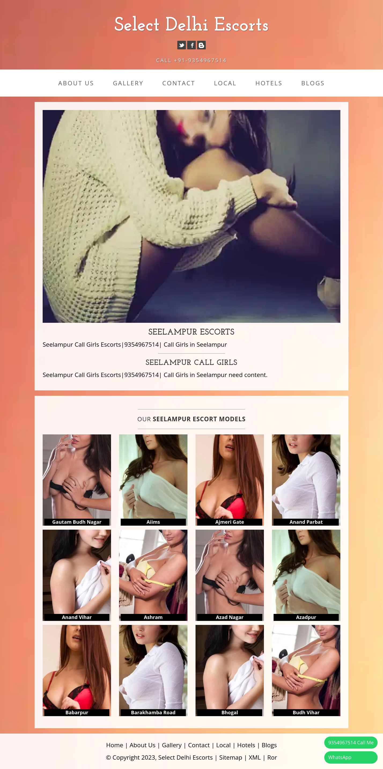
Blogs (313, 83)
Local (225, 83)
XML (255, 757)
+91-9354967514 (200, 60)
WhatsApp (339, 757)
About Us (76, 83)
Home (114, 745)
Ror (272, 757)
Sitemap (230, 757)
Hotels (268, 83)
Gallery (128, 83)
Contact (178, 83)
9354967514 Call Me (351, 742)
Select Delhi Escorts (191, 25)
